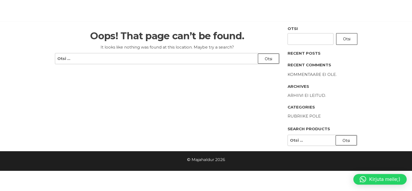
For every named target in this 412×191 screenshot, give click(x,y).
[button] (380, 179)
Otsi (293, 28)
